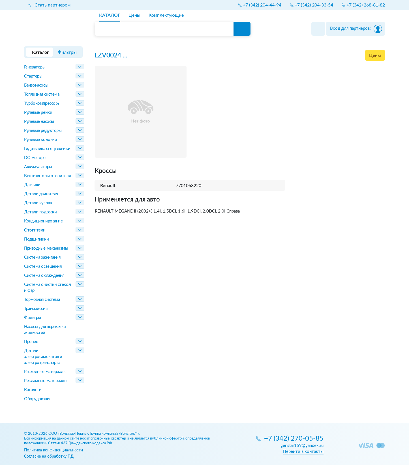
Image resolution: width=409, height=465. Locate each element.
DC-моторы (35, 158)
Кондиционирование (43, 221)
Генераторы (35, 67)
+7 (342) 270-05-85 (294, 439)
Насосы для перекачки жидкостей (45, 330)
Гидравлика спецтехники (47, 149)
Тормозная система (42, 299)
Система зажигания (42, 257)
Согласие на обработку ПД (49, 456)
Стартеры (33, 76)
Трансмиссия (35, 309)
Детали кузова (38, 203)
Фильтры (32, 318)
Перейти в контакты (303, 451)
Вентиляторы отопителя (47, 176)
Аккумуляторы (38, 167)
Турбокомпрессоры (42, 103)
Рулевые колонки (40, 140)
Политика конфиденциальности (53, 450)
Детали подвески (40, 212)
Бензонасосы (36, 85)
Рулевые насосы (39, 121)
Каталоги (32, 390)
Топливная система (41, 94)
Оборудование (38, 399)
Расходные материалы (45, 372)
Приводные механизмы (46, 248)
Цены (375, 55)
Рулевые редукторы (42, 130)
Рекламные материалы (45, 381)
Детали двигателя (41, 194)
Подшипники (36, 239)
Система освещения (42, 266)
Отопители (35, 230)
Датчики (32, 185)
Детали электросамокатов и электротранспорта (43, 357)
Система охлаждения (44, 275)
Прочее (31, 342)
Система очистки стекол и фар (47, 287)
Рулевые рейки (38, 112)
